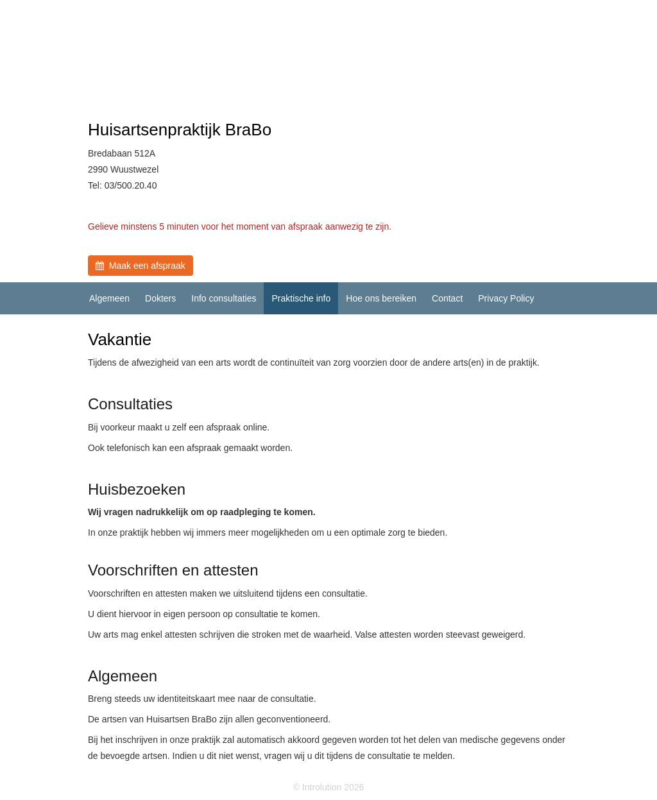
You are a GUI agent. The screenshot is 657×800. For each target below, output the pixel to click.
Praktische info (300, 298)
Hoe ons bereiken (381, 298)
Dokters (160, 298)
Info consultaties (223, 298)
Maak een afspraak (140, 265)
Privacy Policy (506, 298)
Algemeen (109, 298)
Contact (447, 298)
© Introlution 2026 (328, 787)
